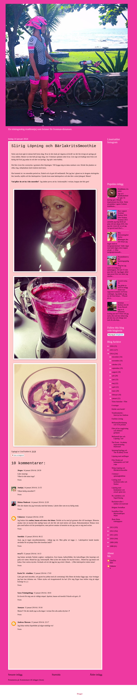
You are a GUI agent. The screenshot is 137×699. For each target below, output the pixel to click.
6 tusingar (115, 405)
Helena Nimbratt (24, 502)
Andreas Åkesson (24, 622)
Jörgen (20, 470)
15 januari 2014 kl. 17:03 (42, 573)
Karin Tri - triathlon (25, 573)
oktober (115, 364)
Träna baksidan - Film (119, 402)
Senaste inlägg (15, 674)
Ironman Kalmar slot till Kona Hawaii (123, 305)
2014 (112, 354)
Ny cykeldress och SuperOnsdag (118, 497)
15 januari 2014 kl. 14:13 (32, 554)
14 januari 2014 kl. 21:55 (33, 488)
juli (113, 376)
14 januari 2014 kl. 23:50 (34, 517)
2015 (112, 350)
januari (114, 398)
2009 (112, 542)
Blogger (80, 694)
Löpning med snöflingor (120, 456)
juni (113, 380)
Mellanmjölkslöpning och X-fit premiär (119, 424)
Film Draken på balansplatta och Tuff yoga (120, 462)
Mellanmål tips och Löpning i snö (118, 438)
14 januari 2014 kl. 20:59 (32, 470)
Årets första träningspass (117, 520)
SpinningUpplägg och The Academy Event (120, 451)
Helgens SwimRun (118, 507)
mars (114, 391)
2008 (112, 546)
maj (113, 383)
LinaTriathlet (113, 562)
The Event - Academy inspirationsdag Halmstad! (119, 444)
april (114, 387)
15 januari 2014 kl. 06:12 (34, 537)
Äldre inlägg (96, 674)
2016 (112, 346)
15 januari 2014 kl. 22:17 (40, 622)
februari (115, 395)
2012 (112, 531)
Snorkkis (21, 537)
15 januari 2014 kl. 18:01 (42, 593)
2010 (112, 539)
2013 (112, 527)
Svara (19, 480)
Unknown (21, 517)
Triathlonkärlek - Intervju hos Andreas (120, 414)
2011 (112, 535)
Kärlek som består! (118, 409)
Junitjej (20, 488)
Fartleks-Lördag (117, 419)
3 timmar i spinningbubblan (118, 475)
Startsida (56, 674)
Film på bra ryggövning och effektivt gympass (120, 431)
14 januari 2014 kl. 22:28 (40, 502)
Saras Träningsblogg (25, 593)
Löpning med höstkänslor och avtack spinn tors (119, 490)
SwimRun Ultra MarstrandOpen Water (118, 513)
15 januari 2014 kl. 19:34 (33, 608)
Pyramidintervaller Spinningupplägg (123, 260)
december (115, 357)
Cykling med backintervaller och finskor (119, 482)
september (116, 368)
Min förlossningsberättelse (123, 235)
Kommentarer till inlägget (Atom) (32, 680)
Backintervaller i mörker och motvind (120, 503)
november (116, 361)
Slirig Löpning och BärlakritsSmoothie (119, 469)
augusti (115, 372)
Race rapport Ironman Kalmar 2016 (122, 213)
